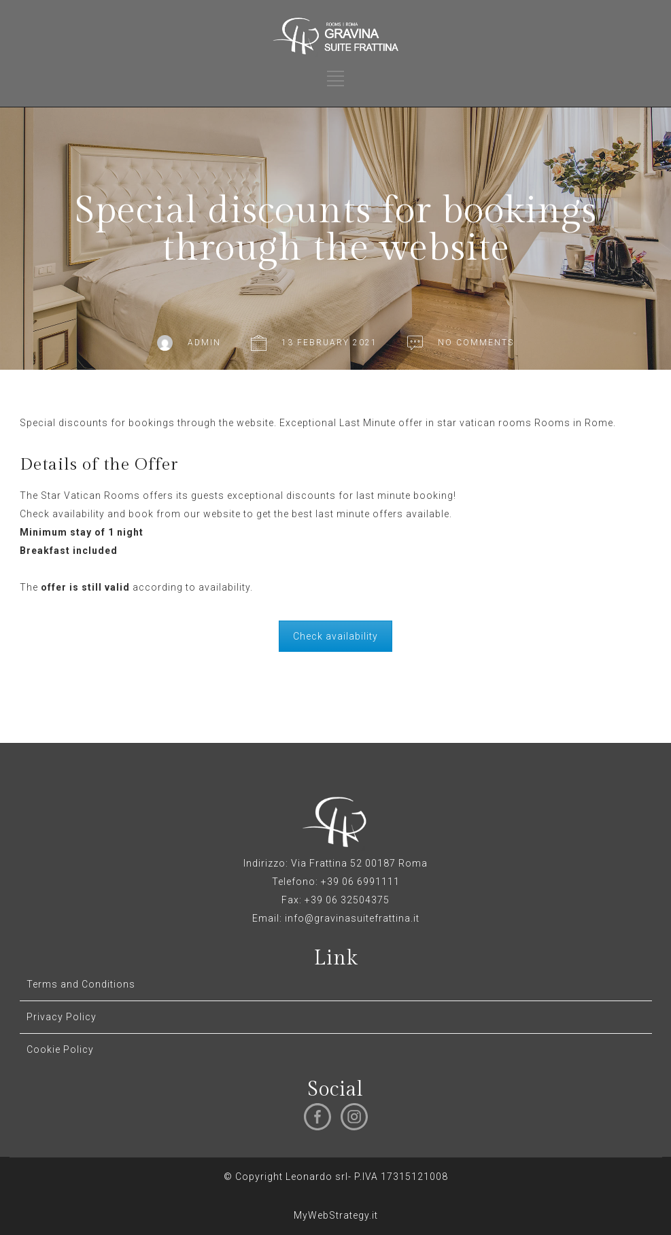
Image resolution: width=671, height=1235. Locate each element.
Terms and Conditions (81, 984)
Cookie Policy (60, 1049)
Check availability (335, 636)
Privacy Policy (62, 1016)
